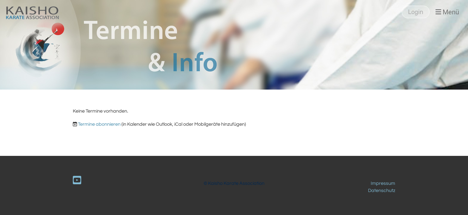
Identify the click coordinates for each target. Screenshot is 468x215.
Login (415, 12)
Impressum (383, 183)
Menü (447, 12)
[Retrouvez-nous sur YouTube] (77, 181)
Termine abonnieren (99, 124)
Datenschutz (381, 190)
